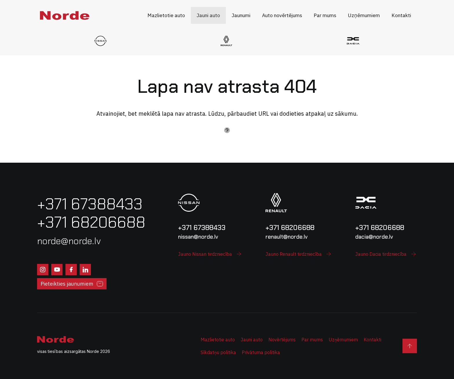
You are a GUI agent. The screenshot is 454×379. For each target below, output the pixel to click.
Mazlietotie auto (218, 339)
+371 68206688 (290, 227)
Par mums (312, 339)
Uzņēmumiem (343, 339)
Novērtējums (282, 339)
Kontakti (372, 339)
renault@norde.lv (286, 236)
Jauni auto (252, 339)
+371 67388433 (202, 227)
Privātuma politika (261, 352)
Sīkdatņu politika (218, 352)
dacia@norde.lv (374, 236)
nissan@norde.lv (198, 236)
